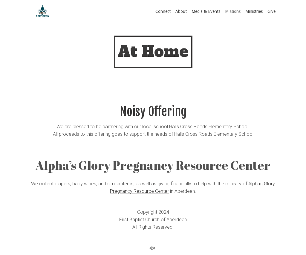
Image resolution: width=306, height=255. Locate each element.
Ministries (254, 11)
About (181, 11)
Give (271, 11)
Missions (233, 11)
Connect (163, 11)
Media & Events (206, 11)
